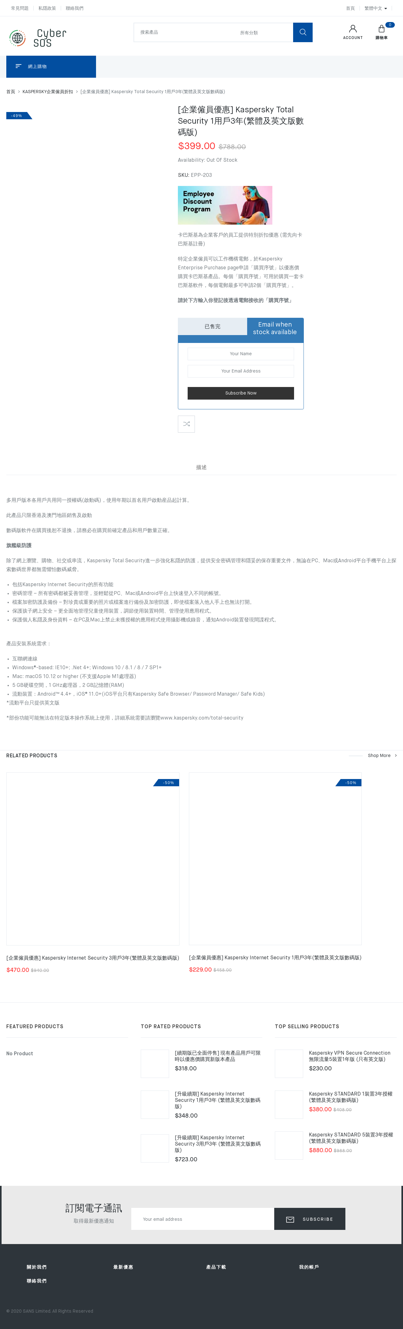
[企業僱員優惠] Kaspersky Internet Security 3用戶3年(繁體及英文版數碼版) (92, 958)
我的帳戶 (309, 1267)
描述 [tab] (201, 467)
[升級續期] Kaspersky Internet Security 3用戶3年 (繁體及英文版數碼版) (218, 1144)
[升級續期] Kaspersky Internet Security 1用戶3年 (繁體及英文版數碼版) (217, 1100)
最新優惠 (123, 1267)
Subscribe (317, 1219)
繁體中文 (373, 8)
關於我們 (37, 1267)
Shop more (382, 755)
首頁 (350, 8)
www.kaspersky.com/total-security (201, 718)
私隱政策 (47, 8)
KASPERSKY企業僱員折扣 (48, 92)
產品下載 (216, 1267)
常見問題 (20, 8)
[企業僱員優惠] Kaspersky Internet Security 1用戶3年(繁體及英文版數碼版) (275, 958)
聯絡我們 (74, 8)
